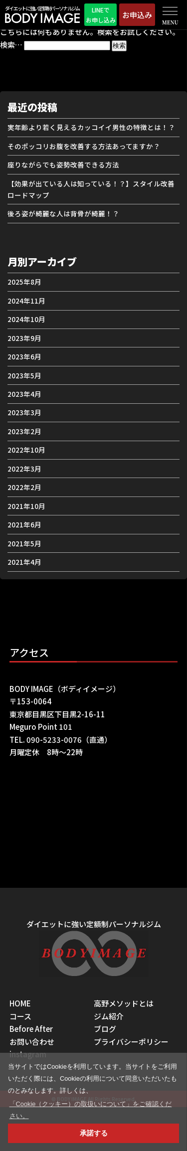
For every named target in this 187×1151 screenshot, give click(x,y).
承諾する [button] (94, 1133)
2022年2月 (24, 487)
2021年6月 (24, 524)
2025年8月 (24, 282)
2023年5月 (24, 375)
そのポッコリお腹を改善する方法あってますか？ (83, 146)
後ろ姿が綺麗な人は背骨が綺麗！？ (63, 213)
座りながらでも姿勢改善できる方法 (63, 164)
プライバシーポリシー (131, 1041)
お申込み (137, 14)
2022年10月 (26, 450)
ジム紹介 (109, 1016)
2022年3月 (24, 469)
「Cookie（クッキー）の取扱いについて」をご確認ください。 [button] (90, 1110)
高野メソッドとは (124, 1003)
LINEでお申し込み (101, 14)
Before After (31, 1028)
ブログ (105, 1028)
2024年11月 (26, 301)
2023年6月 (24, 356)
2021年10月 (26, 506)
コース (20, 1016)
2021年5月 (24, 543)
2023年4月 (24, 394)
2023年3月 (24, 412)
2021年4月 (24, 562)
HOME (20, 1003)
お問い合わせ (31, 1041)
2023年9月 (24, 338)
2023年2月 (24, 431)
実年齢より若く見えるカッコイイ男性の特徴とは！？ (91, 127)
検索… (11, 44)
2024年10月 (26, 319)
